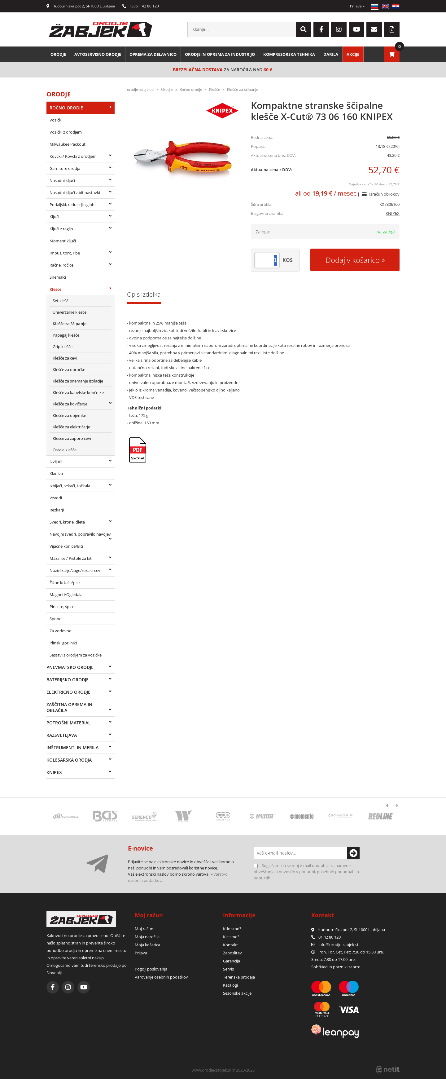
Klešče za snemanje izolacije (78, 381)
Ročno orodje (66, 108)
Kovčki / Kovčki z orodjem (73, 156)
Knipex (54, 772)
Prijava (357, 6)
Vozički (56, 120)
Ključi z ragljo (61, 229)
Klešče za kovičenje (70, 404)
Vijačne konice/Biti (66, 546)
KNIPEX (393, 213)
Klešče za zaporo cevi (72, 438)
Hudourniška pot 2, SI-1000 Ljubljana (80, 6)
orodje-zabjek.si (140, 89)
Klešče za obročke (69, 369)
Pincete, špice (62, 606)
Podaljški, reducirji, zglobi (72, 204)
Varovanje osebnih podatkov (161, 977)
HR (396, 6)
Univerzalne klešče (69, 312)
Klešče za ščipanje (69, 323)
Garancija (231, 961)
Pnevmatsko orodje (70, 667)
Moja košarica (147, 945)
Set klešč (60, 300)
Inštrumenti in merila (72, 747)
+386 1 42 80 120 (140, 6)
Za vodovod (61, 631)
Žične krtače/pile (65, 582)
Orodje (58, 54)
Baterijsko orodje (67, 680)
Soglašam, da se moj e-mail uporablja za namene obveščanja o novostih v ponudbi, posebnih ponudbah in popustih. (306, 872)
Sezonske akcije (237, 993)
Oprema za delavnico (153, 54)
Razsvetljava (61, 735)
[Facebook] (321, 29)
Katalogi (230, 985)
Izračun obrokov (384, 194)
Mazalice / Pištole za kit (71, 558)
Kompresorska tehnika (289, 54)
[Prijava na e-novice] (353, 853)
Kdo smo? (232, 928)
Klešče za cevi (65, 358)
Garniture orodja (65, 168)
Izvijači (56, 461)
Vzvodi (56, 498)
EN (385, 6)
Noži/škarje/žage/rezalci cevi (75, 570)
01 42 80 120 (326, 937)
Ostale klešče (65, 450)
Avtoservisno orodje (97, 54)
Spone (55, 618)
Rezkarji (57, 510)
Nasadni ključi (62, 180)
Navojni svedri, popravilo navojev (80, 534)
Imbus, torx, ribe (65, 253)
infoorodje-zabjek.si (338, 944)
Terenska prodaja (239, 977)
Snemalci (58, 277)
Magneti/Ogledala (66, 594)
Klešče (55, 289)
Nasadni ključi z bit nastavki (75, 192)
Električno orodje (68, 692)
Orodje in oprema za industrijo (220, 54)
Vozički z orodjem (66, 132)
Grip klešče (62, 346)
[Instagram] (339, 29)
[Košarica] (392, 54)
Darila (330, 54)
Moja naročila (147, 937)
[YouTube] (356, 29)
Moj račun (144, 928)
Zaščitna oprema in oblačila (69, 707)
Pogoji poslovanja (151, 969)
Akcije (353, 54)
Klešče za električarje (71, 427)
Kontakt (230, 945)
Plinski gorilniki (63, 643)
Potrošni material (68, 723)
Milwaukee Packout (67, 144)
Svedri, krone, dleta (67, 522)
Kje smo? (231, 937)
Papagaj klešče (66, 335)
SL (374, 6)
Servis (228, 969)
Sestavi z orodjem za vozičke (76, 655)
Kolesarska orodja (69, 760)
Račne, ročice (61, 265)
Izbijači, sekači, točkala (70, 486)
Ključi (54, 216)
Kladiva (56, 473)
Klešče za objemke (69, 415)
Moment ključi (63, 241)
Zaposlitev (232, 953)
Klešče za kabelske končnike (78, 392)
